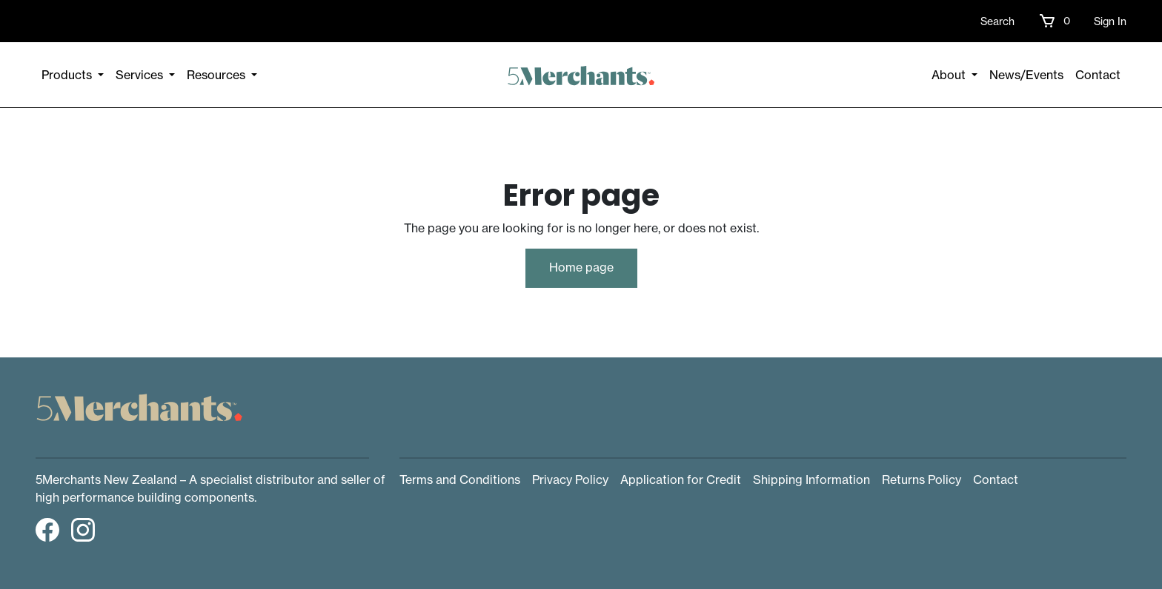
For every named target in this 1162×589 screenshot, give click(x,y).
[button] (1054, 21)
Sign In (1110, 21)
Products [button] (68, 74)
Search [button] (997, 21)
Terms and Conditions (459, 479)
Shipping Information (811, 479)
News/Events (1026, 74)
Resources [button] (217, 74)
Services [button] (141, 74)
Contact (1097, 74)
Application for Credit (680, 479)
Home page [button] (581, 267)
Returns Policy (921, 479)
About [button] (950, 74)
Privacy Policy (570, 479)
